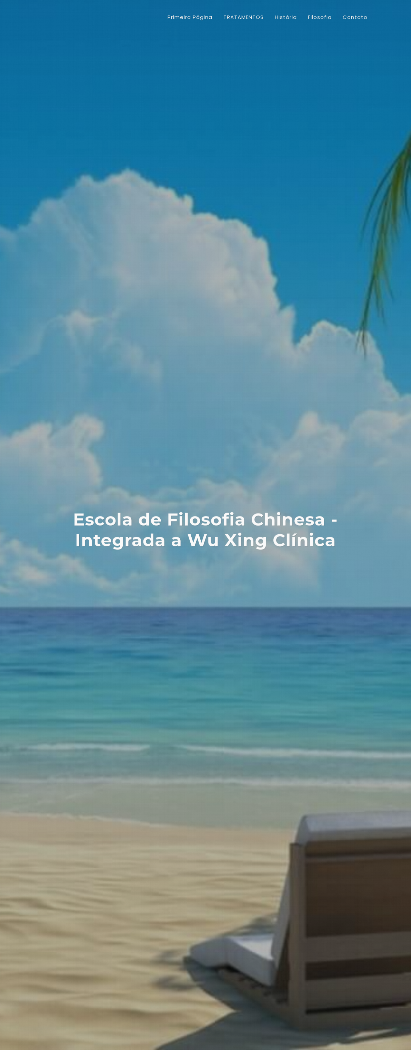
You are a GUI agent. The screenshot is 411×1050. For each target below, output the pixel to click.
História (59, 307)
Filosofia (60, 319)
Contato (60, 385)
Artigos (58, 330)
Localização (64, 363)
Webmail (348, 1017)
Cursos (58, 374)
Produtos (61, 352)
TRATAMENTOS (69, 296)
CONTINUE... (174, 549)
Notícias (60, 341)
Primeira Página (190, 17)
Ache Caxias (317, 1017)
